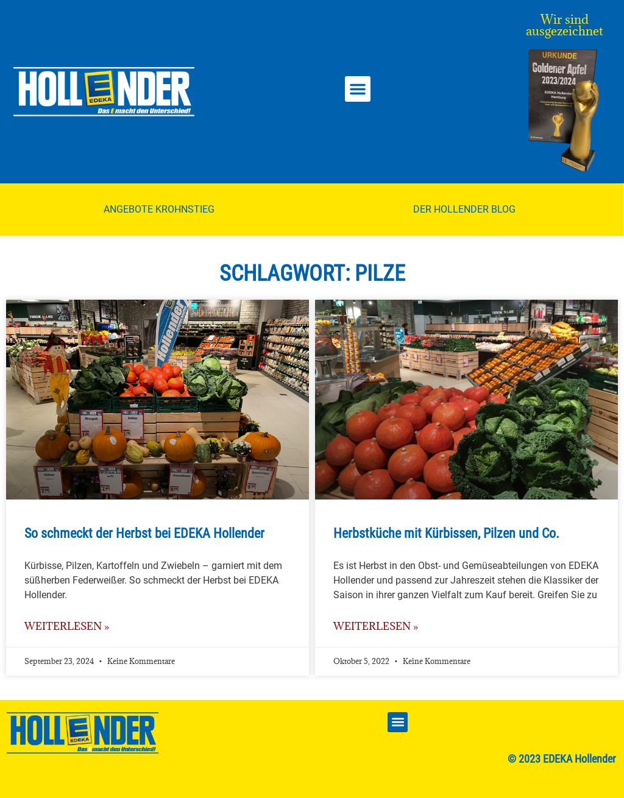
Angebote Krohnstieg (159, 209)
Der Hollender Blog (464, 209)
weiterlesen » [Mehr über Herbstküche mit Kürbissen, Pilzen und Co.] (375, 626)
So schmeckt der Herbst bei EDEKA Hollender (144, 533)
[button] (357, 89)
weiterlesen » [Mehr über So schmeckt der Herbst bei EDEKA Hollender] (66, 626)
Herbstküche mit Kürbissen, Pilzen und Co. (446, 533)
